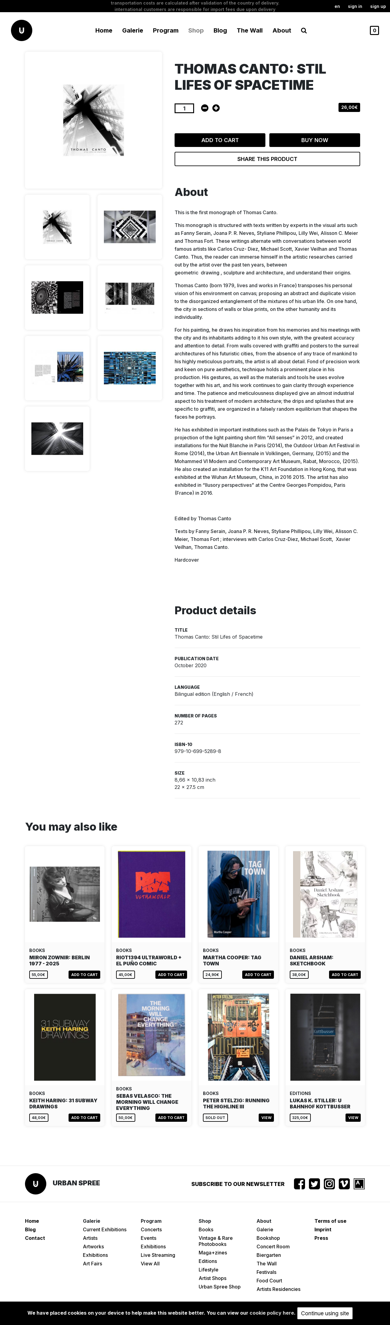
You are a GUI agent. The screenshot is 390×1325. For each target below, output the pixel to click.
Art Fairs (92, 1263)
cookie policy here (272, 1313)
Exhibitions (95, 1255)
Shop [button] (196, 30)
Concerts (151, 1229)
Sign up (378, 6)
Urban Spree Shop (220, 1287)
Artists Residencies (278, 1289)
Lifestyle (208, 1270)
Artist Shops (212, 1278)
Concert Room (273, 1246)
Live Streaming (158, 1255)
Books (206, 1229)
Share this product (267, 159)
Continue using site (325, 1313)
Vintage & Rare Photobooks (216, 1241)
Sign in (355, 6)
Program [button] (166, 30)
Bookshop (268, 1238)
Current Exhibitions (104, 1229)
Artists (90, 1238)
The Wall (250, 30)
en (337, 6)
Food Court (269, 1281)
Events (148, 1238)
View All (150, 1263)
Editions (208, 1261)
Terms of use (330, 1221)
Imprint (323, 1229)
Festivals (266, 1272)
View (266, 1117)
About (281, 30)
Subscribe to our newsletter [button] (238, 1184)
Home (103, 30)
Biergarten (269, 1255)
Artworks (93, 1246)
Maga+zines (213, 1253)
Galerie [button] (132, 30)
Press (321, 1238)
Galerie (265, 1229)
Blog (220, 30)
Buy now (314, 140)
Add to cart (220, 140)
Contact (35, 1238)
